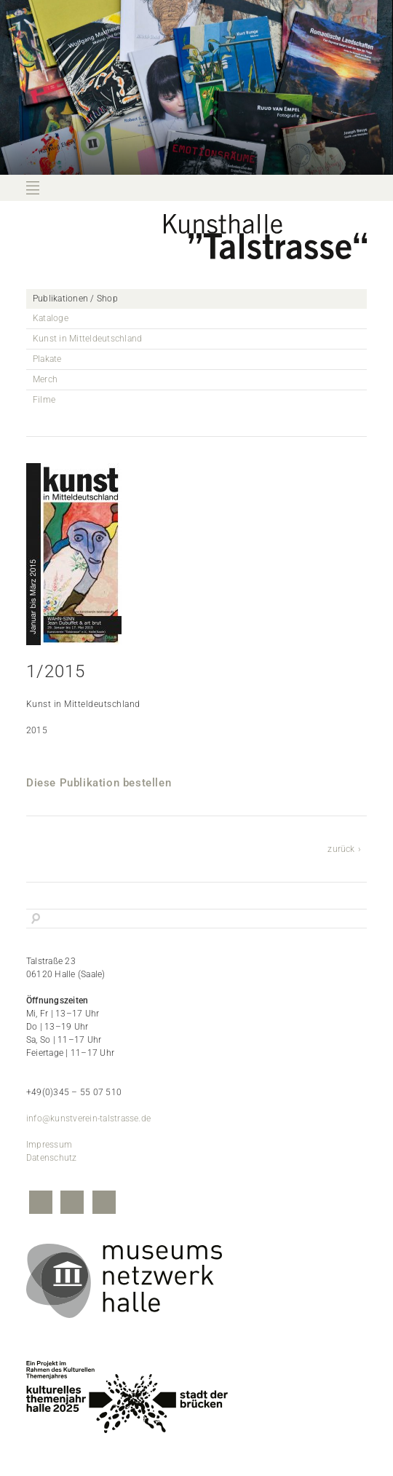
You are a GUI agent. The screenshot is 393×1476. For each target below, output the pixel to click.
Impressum (49, 1145)
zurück (341, 849)
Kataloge (50, 318)
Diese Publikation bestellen (98, 782)
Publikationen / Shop (75, 298)
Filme (44, 400)
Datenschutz (51, 1158)
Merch (45, 379)
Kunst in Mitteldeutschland (87, 339)
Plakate (47, 359)
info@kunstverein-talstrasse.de (88, 1118)
